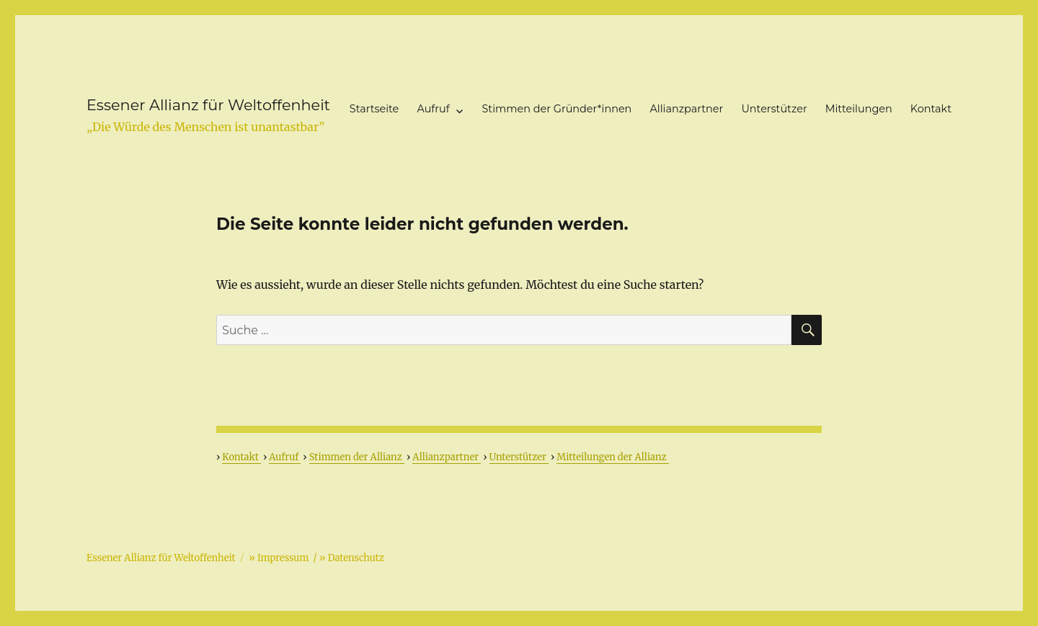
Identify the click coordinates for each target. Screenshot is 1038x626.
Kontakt (931, 108)
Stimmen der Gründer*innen (557, 108)
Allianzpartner (687, 108)
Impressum (283, 558)
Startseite (374, 108)
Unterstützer (774, 108)
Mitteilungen (858, 108)
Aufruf (433, 108)
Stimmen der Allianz (356, 457)
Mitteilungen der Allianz (612, 457)
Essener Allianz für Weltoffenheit (208, 105)
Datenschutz (356, 558)
